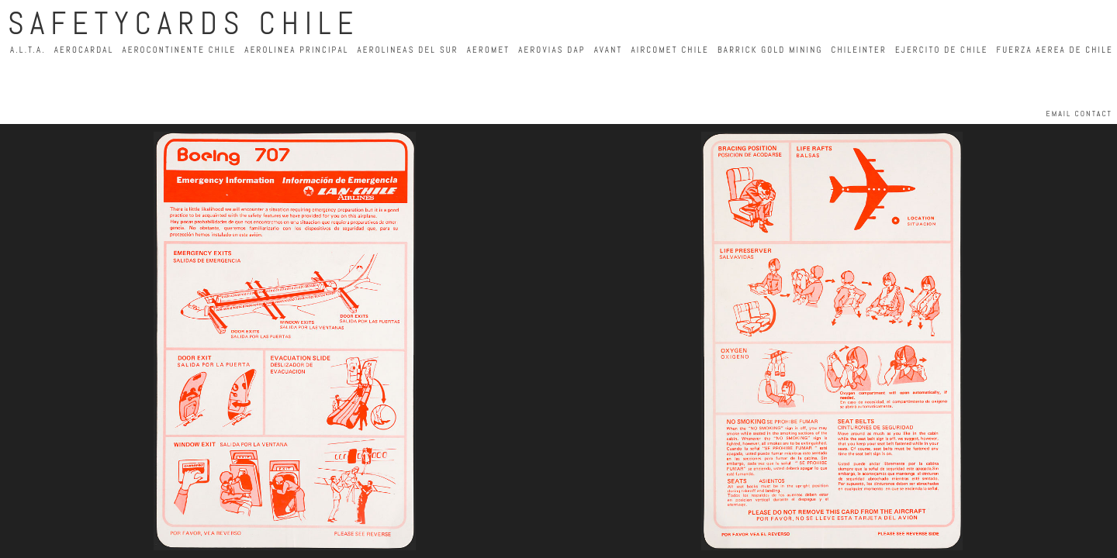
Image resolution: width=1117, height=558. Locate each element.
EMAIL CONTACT (1079, 113)
